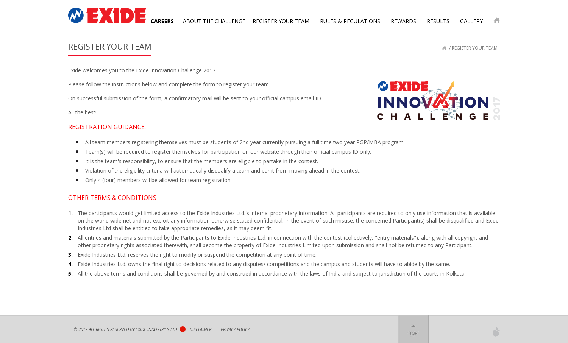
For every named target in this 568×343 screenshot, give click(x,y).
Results (438, 21)
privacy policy (235, 329)
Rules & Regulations (350, 21)
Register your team (281, 21)
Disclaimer (200, 329)
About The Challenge (214, 21)
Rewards (403, 21)
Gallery (471, 21)
